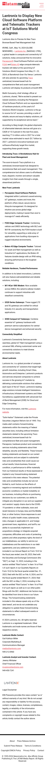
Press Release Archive (26, 741)
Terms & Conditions (33, 746)
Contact (40, 750)
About (12, 741)
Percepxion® (7, 61)
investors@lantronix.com (12, 667)
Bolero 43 (15, 64)
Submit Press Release (13, 746)
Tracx (30, 78)
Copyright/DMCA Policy (11, 750)
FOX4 (4, 64)
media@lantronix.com (11, 648)
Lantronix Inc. (20, 51)
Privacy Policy (29, 750)
